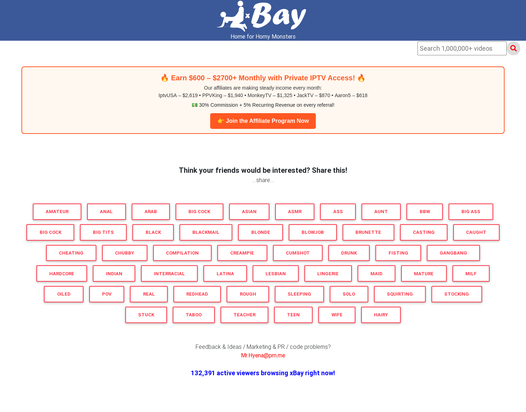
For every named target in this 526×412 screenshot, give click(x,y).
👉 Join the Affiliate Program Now (263, 121)
